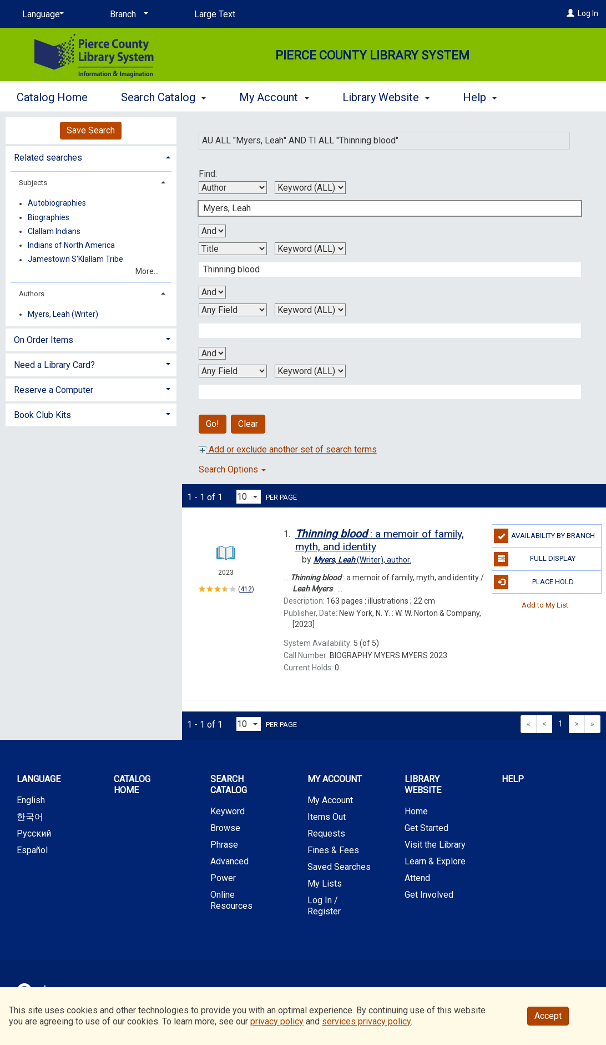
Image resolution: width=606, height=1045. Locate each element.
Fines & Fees (333, 850)
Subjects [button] (33, 182)
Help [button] (480, 97)
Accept (548, 1016)
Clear (248, 424)
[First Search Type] (310, 187)
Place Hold (533, 582)
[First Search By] (233, 187)
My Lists (324, 883)
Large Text (214, 14)
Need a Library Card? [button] (54, 365)
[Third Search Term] (384, 331)
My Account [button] (274, 97)
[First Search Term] (384, 208)
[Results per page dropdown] (248, 497)
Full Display (534, 559)
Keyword (227, 811)
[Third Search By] (233, 309)
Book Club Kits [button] (42, 415)
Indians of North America (71, 245)
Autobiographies (57, 203)
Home (416, 811)
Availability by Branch (544, 536)
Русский (34, 833)
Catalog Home (52, 97)
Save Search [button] (91, 130)
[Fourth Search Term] (384, 392)
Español (32, 850)
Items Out (326, 817)
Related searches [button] (48, 157)
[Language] (41, 14)
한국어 (30, 817)
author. (362, 559)
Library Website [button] (386, 97)
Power (223, 878)
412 (246, 589)
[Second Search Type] (310, 248)
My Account (330, 800)
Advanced (229, 861)
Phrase (224, 844)
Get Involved (429, 894)
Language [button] (38, 779)
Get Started (426, 828)
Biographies (48, 217)
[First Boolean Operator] (212, 231)
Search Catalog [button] (163, 97)
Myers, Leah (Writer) (63, 314)
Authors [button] (31, 294)
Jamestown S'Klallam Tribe (75, 259)
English (31, 800)
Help (513, 779)
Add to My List (545, 605)
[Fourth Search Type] (310, 371)
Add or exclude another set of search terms (288, 449)
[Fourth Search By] (233, 371)
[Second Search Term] (384, 269)
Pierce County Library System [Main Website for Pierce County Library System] (372, 55)
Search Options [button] (232, 469)
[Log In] (570, 13)
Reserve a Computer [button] (53, 390)
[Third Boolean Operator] (212, 353)
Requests (326, 833)
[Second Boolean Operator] (212, 292)
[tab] (91, 156)
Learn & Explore (435, 861)
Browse (225, 828)
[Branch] (127, 14)
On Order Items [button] (43, 340)
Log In (588, 13)
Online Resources (231, 900)
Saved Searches (339, 867)
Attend (417, 878)
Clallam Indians (54, 231)
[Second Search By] (233, 248)
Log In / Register (324, 906)
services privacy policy (366, 1021)
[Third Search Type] (310, 309)
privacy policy (277, 1021)
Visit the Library (435, 844)
